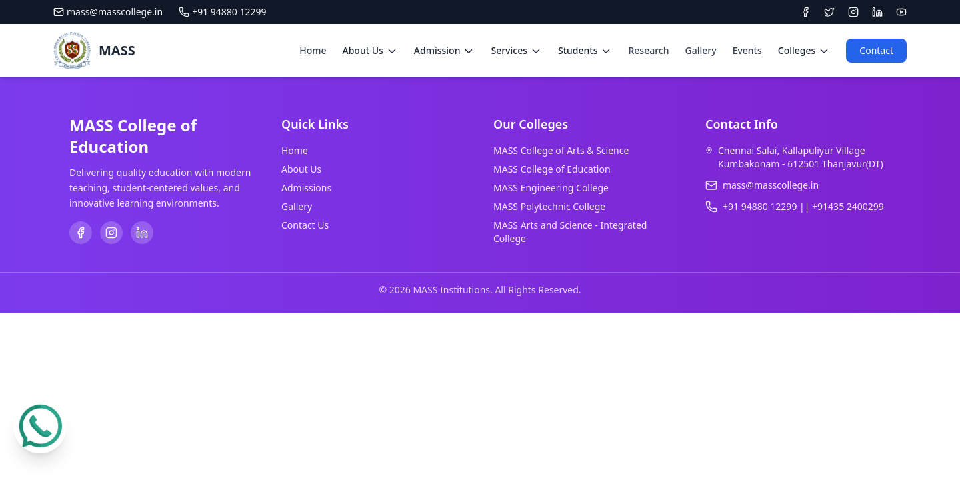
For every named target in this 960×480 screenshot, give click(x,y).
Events (747, 50)
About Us (301, 169)
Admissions (306, 187)
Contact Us (305, 225)
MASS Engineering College (551, 187)
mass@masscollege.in (108, 11)
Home (312, 50)
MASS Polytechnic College (549, 206)
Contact (876, 50)
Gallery (701, 50)
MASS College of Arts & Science (561, 150)
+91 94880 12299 (222, 11)
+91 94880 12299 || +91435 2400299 (803, 206)
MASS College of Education (552, 169)
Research (648, 50)
